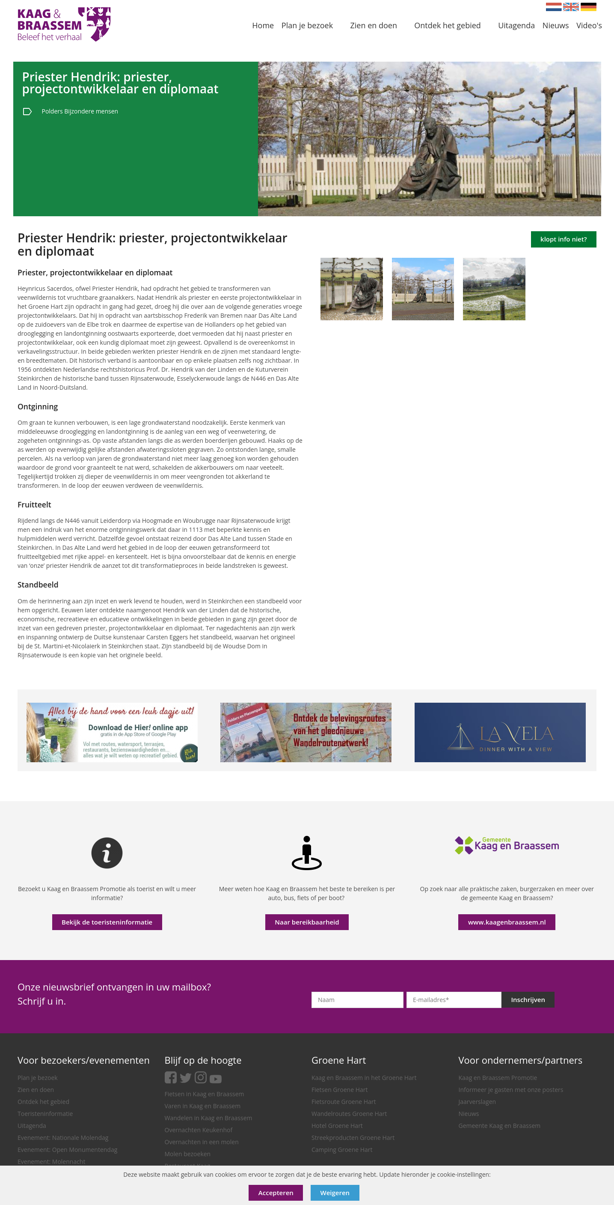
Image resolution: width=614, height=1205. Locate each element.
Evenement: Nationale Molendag (63, 1137)
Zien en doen (36, 1090)
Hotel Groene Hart (337, 1125)
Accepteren (276, 1192)
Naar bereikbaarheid (307, 922)
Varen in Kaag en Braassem (203, 1106)
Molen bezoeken (188, 1154)
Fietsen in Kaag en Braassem (204, 1094)
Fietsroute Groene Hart (343, 1102)
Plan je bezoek (38, 1078)
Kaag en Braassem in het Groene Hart (364, 1078)
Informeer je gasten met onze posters (511, 1090)
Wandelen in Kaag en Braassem (208, 1118)
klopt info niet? (563, 239)
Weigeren (335, 1192)
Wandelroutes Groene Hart (349, 1114)
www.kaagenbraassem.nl (507, 922)
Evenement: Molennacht (51, 1161)
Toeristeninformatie (45, 1114)
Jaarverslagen (477, 1102)
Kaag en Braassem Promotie (498, 1078)
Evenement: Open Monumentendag (67, 1149)
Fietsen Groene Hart (339, 1090)
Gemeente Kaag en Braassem (500, 1125)
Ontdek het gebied (43, 1102)
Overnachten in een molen (202, 1142)
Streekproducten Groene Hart (353, 1137)
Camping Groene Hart (342, 1149)
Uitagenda (32, 1125)
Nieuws (469, 1114)
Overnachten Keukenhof (199, 1130)
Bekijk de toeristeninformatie (107, 922)
